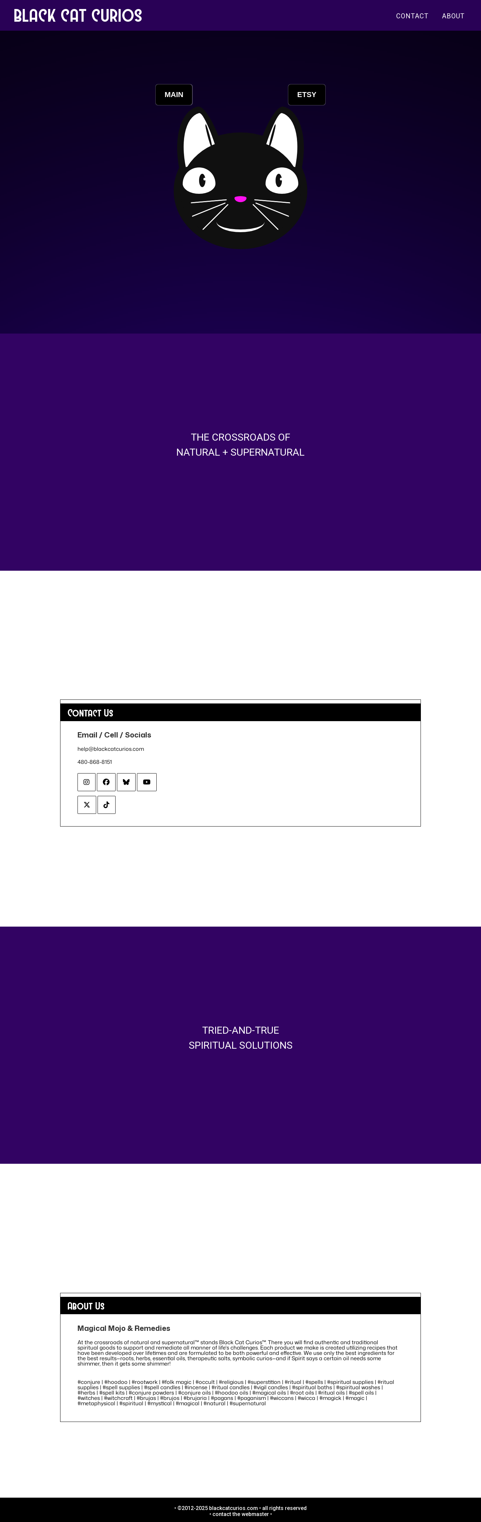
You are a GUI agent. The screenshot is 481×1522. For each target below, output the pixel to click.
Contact (412, 16)
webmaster (255, 1514)
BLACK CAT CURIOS (78, 15)
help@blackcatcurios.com (110, 748)
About (453, 16)
